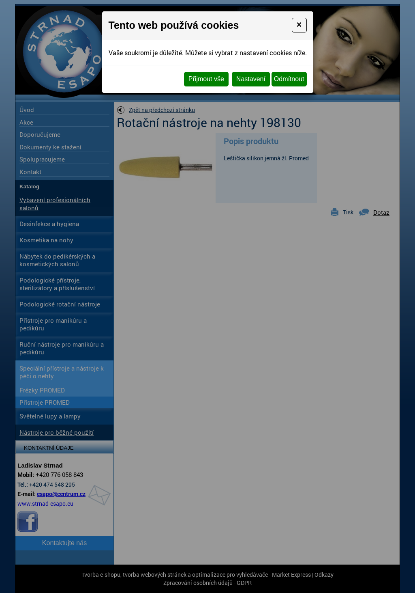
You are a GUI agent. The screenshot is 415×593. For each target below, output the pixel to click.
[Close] (299, 25)
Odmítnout (289, 78)
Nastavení (250, 78)
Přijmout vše (206, 78)
